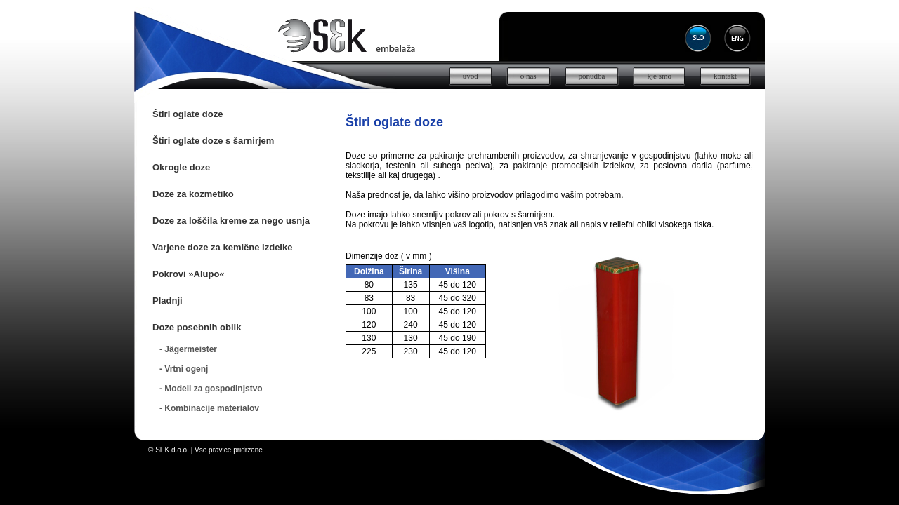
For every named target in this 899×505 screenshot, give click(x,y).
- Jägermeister (188, 349)
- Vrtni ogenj (183, 369)
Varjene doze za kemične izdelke (222, 247)
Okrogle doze (181, 167)
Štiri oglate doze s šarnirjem (213, 140)
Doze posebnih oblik (196, 327)
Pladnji (167, 300)
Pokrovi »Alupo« (188, 274)
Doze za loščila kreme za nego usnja (231, 220)
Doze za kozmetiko (193, 194)
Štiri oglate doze (187, 114)
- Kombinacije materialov (209, 408)
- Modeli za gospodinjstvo (211, 388)
